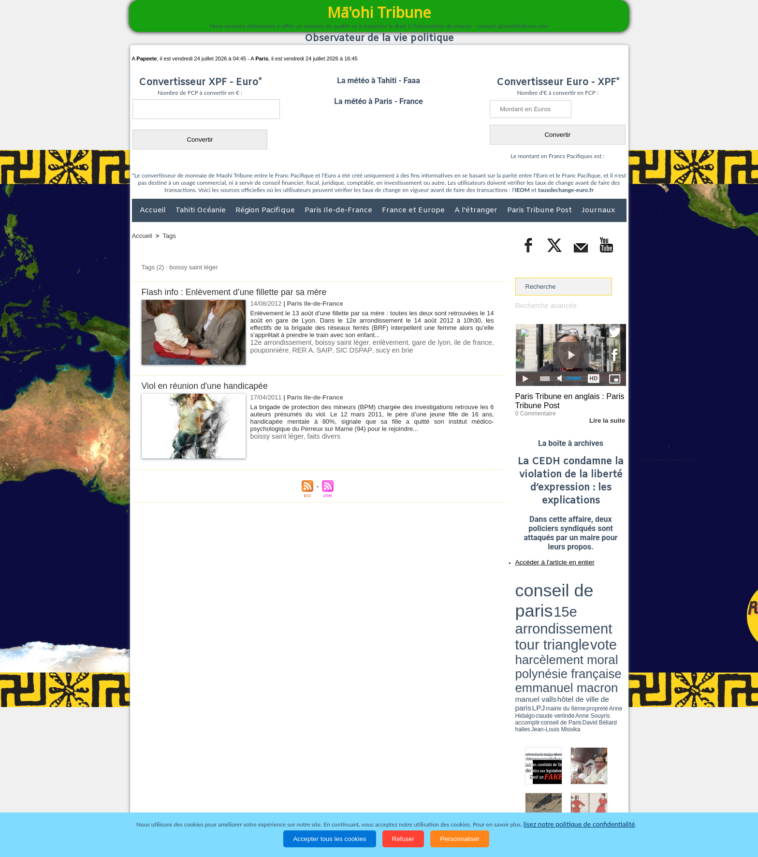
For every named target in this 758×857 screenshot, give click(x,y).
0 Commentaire (533, 411)
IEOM (522, 189)
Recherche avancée (543, 305)
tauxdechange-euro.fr (566, 189)
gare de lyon (428, 342)
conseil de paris (545, 581)
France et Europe (414, 210)
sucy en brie (380, 349)
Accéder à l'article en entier (547, 558)
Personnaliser (460, 838)
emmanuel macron (541, 604)
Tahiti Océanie (201, 210)
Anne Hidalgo (563, 610)
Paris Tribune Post (540, 210)
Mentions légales (599, 801)
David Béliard (545, 614)
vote (609, 590)
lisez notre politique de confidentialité (579, 824)
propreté (548, 610)
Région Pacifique (266, 210)
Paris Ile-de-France (339, 210)
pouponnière (267, 349)
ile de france (472, 342)
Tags (168, 235)
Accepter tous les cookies (329, 838)
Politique (171, 801)
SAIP (317, 349)
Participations (552, 801)
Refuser (403, 838)
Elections (443, 801)
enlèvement (387, 342)
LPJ (518, 610)
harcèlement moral (541, 597)
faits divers (317, 436)
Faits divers (330, 801)
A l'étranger (476, 210)
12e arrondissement (279, 342)
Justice (360, 801)
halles (558, 614)
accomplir (617, 610)
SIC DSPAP (344, 349)
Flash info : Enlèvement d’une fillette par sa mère (241, 292)
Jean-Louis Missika (575, 614)
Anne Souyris (602, 610)
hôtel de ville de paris (606, 606)
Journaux (598, 210)
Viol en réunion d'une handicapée (209, 386)
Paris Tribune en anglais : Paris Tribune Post (565, 399)
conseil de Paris (525, 614)
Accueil (154, 210)
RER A (298, 349)
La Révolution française (494, 801)
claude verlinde (582, 610)
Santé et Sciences (400, 801)
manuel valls (578, 606)
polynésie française (594, 597)
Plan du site (369, 781)
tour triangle (583, 590)
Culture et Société (283, 801)
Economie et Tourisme (220, 801)
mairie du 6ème (532, 610)
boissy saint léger (339, 342)
